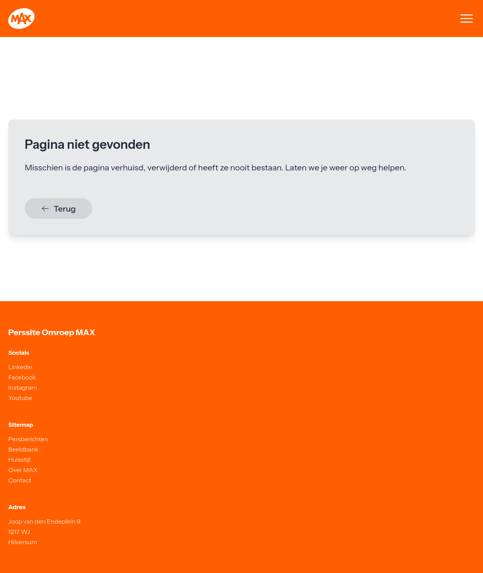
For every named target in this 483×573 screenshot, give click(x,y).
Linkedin (20, 367)
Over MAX (23, 470)
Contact (19, 480)
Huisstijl (19, 459)
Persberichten (28, 439)
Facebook (22, 377)
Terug (58, 208)
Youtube (20, 398)
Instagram (22, 387)
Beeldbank (23, 449)
